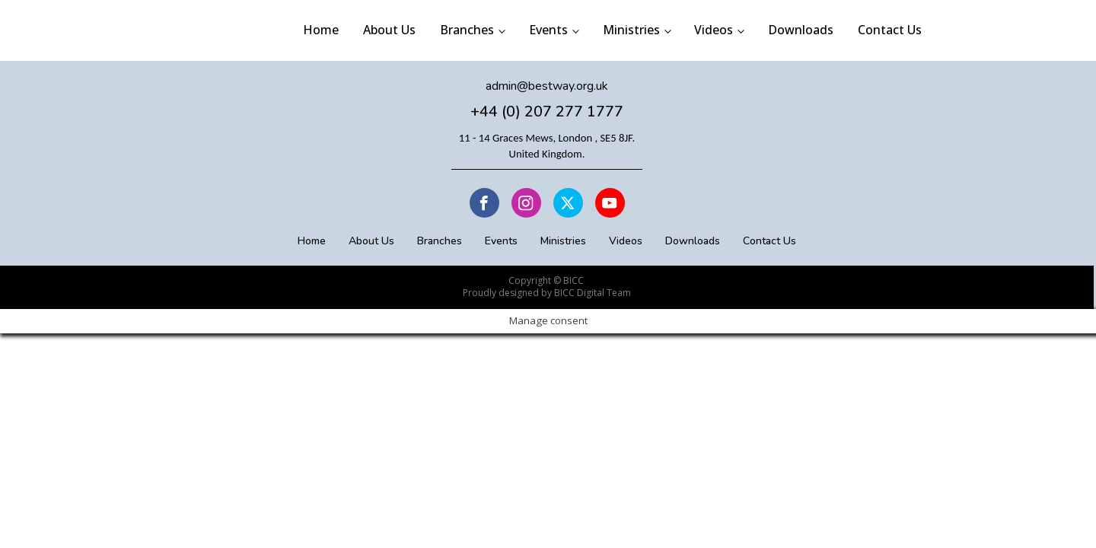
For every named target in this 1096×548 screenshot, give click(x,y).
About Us (389, 29)
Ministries (631, 29)
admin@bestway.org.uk (547, 86)
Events (548, 29)
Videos (713, 29)
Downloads (800, 29)
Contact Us (890, 29)
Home (321, 29)
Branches (467, 29)
